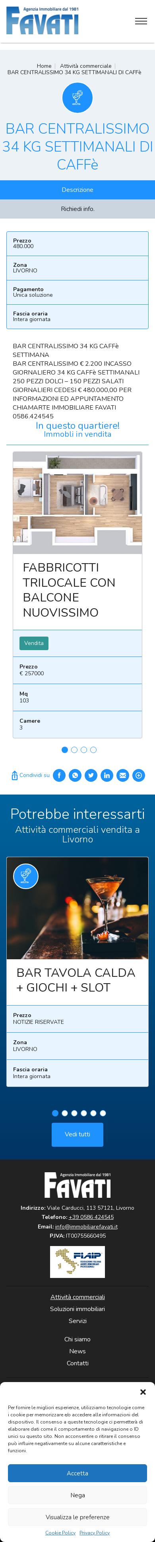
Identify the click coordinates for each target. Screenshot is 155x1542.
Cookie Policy (60, 1533)
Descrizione (77, 189)
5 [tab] (93, 1116)
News (77, 1351)
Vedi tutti (77, 1137)
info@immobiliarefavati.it (86, 1226)
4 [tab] (93, 750)
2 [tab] (74, 750)
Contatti (78, 1363)
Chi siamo (77, 1339)
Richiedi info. (78, 209)
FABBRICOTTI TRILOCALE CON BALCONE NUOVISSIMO (69, 590)
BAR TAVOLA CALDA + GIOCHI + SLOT (76, 983)
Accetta (77, 1473)
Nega (77, 1495)
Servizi (78, 1321)
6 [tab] (103, 1116)
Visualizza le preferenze (78, 1517)
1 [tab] (65, 750)
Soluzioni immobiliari (77, 1309)
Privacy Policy (94, 1533)
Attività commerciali (77, 1297)
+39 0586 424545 (91, 1217)
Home (44, 66)
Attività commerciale (86, 66)
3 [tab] (84, 750)
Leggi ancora (77, 503)
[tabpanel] (77, 598)
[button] (143, 1392)
